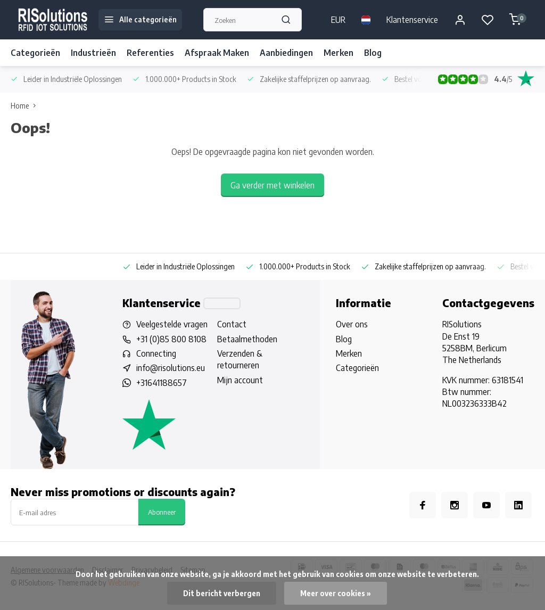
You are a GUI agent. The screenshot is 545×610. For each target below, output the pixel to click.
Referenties (150, 52)
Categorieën (35, 52)
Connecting (156, 353)
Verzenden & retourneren (239, 359)
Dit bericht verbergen (221, 593)
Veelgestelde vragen (172, 324)
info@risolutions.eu (170, 367)
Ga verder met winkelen (272, 185)
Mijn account (240, 380)
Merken (338, 52)
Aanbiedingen (286, 52)
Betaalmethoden (247, 339)
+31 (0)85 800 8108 (171, 339)
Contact (231, 324)
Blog (373, 52)
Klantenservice (412, 19)
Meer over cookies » (335, 593)
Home (25, 105)
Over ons (352, 324)
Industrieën (93, 52)
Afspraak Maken (217, 52)
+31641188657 (161, 382)
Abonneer (162, 511)
